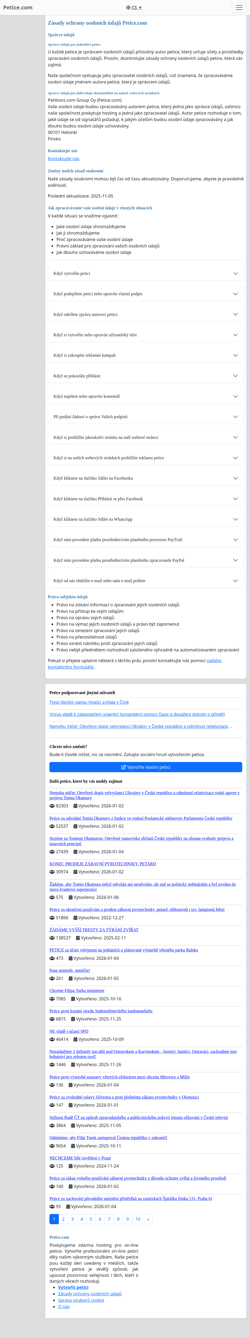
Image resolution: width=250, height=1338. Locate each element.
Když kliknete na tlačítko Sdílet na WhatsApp (92, 519)
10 (138, 1219)
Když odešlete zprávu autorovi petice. (85, 314)
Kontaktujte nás (63, 159)
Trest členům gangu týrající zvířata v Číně (89, 702)
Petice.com (17, 7)
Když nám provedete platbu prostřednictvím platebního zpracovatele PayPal (118, 560)
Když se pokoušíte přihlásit (76, 376)
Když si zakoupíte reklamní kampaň (84, 355)
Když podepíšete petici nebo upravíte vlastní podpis (97, 293)
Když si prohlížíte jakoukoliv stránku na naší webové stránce (105, 437)
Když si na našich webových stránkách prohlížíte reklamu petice (108, 457)
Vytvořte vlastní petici (146, 767)
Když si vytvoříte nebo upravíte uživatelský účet (95, 335)
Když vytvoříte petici (71, 273)
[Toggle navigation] (239, 7)
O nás (64, 1307)
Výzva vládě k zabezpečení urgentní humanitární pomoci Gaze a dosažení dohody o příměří (137, 714)
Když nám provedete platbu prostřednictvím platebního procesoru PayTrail (117, 539)
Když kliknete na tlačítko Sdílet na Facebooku (93, 478)
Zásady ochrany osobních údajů (90, 1294)
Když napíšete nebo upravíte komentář (86, 396)
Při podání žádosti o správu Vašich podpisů (90, 416)
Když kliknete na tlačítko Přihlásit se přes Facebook (98, 499)
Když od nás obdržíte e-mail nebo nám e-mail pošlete (99, 580)
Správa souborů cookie (81, 1300)
